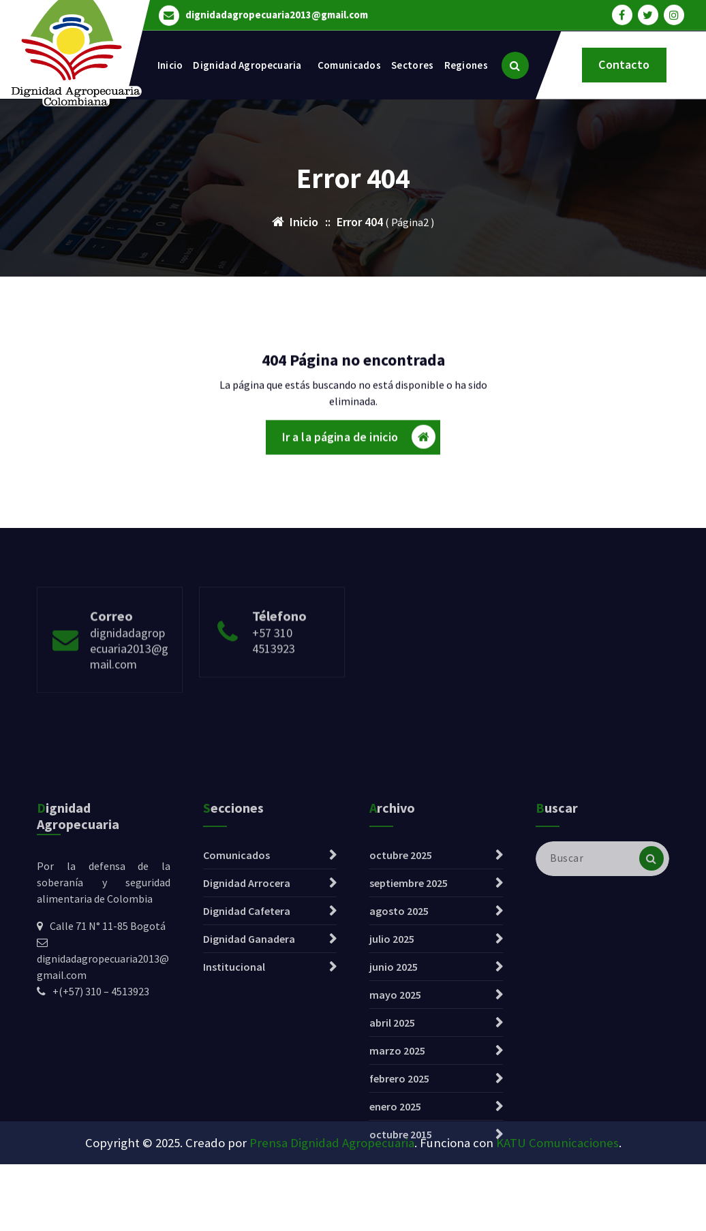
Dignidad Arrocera (246, 982)
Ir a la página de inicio (359, 441)
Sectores (412, 65)
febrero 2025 (399, 1178)
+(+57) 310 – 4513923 (100, 1090)
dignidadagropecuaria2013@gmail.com (276, 13)
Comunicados (349, 65)
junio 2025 (393, 1066)
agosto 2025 (399, 1010)
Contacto (623, 64)
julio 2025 (391, 1038)
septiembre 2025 (408, 982)
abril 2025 (392, 1122)
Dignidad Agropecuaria (247, 65)
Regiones (466, 65)
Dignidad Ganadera (249, 1038)
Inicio (170, 65)
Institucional (234, 1066)
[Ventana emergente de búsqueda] (515, 65)
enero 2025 (395, 1206)
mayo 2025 (395, 1094)
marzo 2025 (397, 1150)
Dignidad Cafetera (246, 1010)
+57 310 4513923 (273, 671)
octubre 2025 (400, 954)
